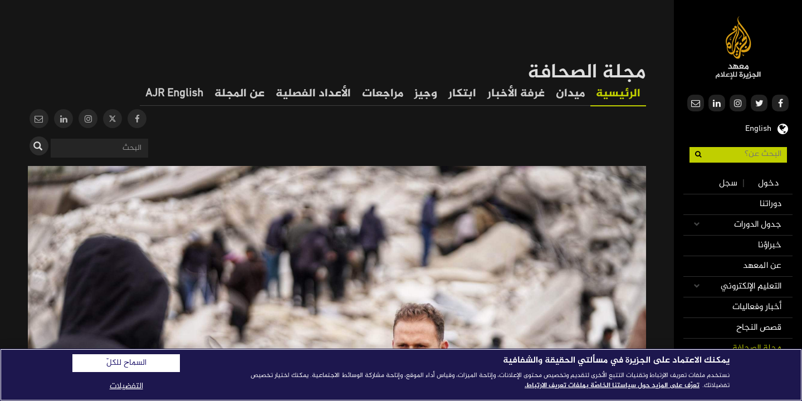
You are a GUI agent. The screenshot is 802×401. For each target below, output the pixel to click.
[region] (401, 375)
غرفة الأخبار (516, 94)
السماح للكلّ (126, 363)
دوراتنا (770, 204)
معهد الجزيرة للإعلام (738, 47)
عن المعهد (762, 265)
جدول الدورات (757, 224)
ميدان (570, 94)
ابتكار (462, 94)
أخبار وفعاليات (756, 307)
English (758, 128)
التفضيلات (126, 386)
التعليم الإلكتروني (751, 286)
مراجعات (382, 94)
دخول (768, 183)
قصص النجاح (758, 327)
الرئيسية (618, 94)
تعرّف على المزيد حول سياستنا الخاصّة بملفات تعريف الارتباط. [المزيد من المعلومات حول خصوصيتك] (612, 385)
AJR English (174, 94)
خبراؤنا (769, 245)
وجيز (425, 94)
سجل (728, 183)
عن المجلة (239, 94)
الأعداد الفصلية (313, 94)
